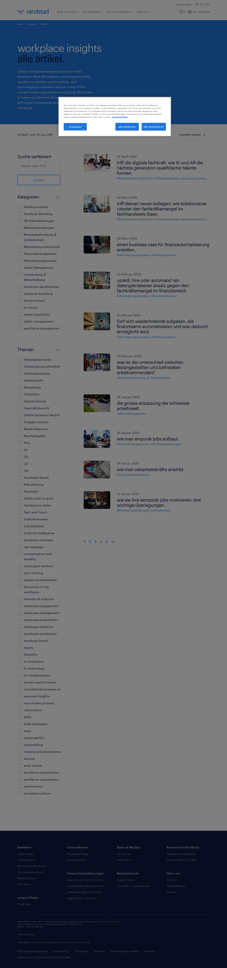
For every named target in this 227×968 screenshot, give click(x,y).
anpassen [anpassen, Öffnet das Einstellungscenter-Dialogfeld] (75, 126)
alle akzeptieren (154, 126)
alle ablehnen (127, 126)
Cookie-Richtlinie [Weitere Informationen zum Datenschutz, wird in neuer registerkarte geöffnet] (120, 117)
